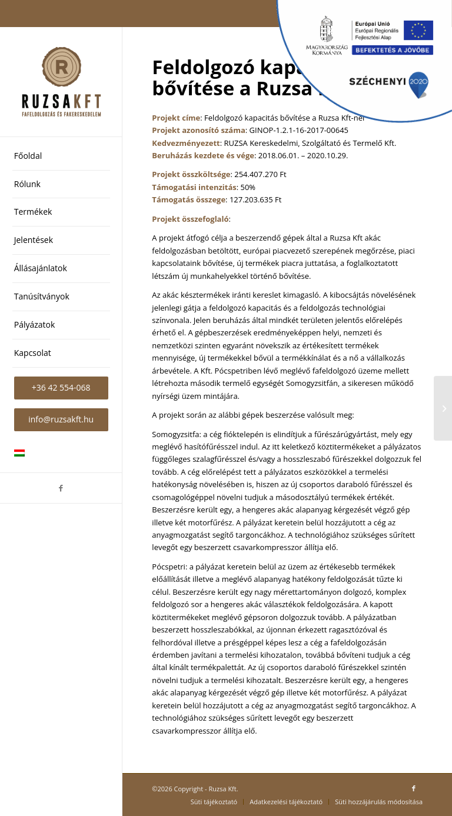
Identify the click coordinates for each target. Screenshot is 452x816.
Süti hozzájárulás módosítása (379, 801)
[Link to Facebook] (61, 488)
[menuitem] (61, 156)
